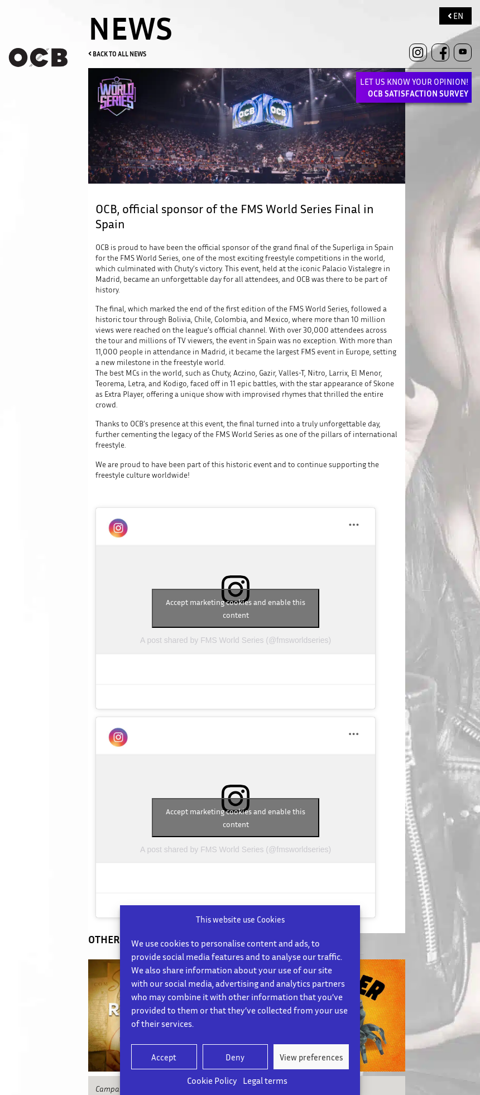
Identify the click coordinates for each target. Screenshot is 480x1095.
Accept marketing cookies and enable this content (235, 608)
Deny (234, 1057)
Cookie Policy (212, 1080)
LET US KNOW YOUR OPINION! (414, 87)
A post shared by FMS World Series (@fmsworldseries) (235, 640)
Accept (163, 1057)
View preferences (311, 1057)
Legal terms (265, 1080)
